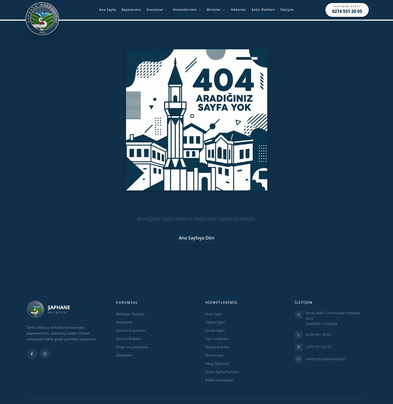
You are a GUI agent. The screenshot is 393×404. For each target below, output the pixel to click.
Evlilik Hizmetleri (219, 380)
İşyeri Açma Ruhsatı (222, 371)
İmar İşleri (214, 313)
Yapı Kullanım (216, 338)
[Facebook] (32, 354)
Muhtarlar (124, 322)
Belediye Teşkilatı (130, 313)
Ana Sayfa (107, 9)
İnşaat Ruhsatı (217, 346)
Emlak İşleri (215, 330)
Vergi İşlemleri (217, 363)
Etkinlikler (124, 355)
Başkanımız (131, 9)
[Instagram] (45, 354)
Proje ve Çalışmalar (132, 346)
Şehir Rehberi (263, 9)
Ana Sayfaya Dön (196, 238)
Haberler (238, 9)
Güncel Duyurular (131, 330)
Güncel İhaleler (128, 338)
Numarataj (214, 355)
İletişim (287, 9)
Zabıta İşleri (215, 322)
